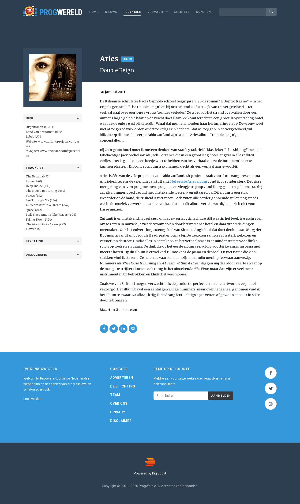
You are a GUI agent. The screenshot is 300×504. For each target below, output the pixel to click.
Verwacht (156, 12)
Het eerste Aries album (188, 181)
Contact (118, 369)
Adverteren (121, 378)
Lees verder (32, 399)
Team (115, 395)
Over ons (119, 403)
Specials (182, 12)
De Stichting (122, 386)
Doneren (203, 12)
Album (127, 59)
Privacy (117, 412)
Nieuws (111, 12)
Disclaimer (121, 421)
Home (93, 12)
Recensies (132, 12)
